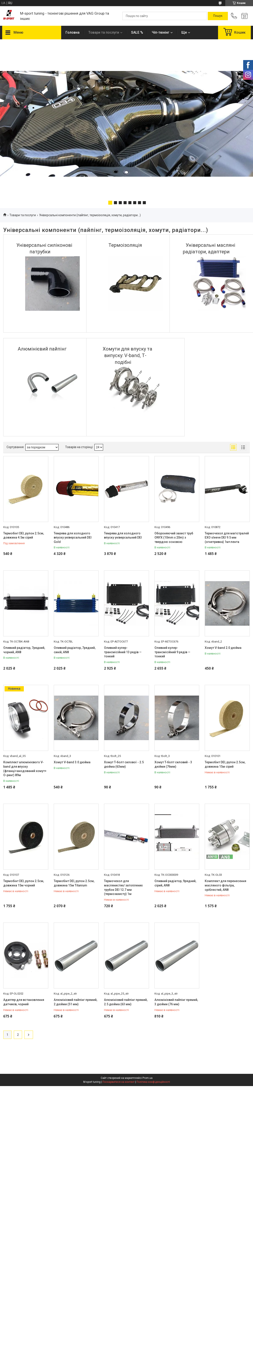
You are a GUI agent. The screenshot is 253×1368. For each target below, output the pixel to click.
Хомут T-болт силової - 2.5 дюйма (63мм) (124, 764)
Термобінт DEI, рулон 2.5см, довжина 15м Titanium (74, 883)
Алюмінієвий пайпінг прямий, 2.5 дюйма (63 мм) (125, 1002)
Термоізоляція (125, 245)
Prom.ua (147, 1078)
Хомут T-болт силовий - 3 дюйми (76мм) (173, 764)
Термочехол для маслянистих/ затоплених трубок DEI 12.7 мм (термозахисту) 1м (123, 887)
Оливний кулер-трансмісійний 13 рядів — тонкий (123, 652)
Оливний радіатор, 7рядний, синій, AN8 (74, 650)
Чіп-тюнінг (160, 32)
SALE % (137, 32)
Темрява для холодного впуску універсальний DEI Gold (73, 538)
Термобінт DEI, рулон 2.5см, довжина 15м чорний (23, 883)
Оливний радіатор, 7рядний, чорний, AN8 (24, 650)
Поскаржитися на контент (118, 1081)
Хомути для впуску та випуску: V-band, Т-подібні (127, 355)
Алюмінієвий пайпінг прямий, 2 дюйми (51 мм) (75, 1002)
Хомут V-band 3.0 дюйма (72, 762)
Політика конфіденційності (153, 1081)
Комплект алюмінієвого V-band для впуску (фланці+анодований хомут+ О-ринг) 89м (25, 768)
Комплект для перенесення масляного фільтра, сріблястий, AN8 (225, 885)
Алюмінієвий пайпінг (42, 349)
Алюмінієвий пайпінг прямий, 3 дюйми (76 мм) (176, 1002)
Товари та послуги (103, 32)
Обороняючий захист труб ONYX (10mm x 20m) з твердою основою (173, 538)
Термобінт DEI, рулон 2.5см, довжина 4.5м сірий (23, 535)
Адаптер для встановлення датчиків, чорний (23, 1002)
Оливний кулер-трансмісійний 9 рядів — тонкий (172, 652)
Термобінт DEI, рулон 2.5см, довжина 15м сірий (225, 764)
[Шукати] (218, 16)
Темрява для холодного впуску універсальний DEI (123, 535)
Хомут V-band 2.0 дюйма (223, 647)
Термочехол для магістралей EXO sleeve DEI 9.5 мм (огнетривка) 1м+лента (227, 538)
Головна (73, 32)
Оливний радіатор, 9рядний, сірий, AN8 (175, 883)
